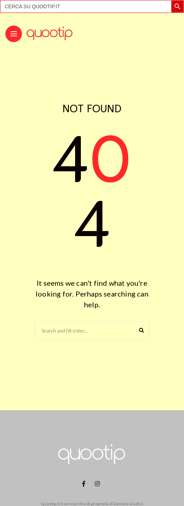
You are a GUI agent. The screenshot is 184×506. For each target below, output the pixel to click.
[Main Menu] (13, 34)
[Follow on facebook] (85, 483)
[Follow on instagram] (98, 483)
